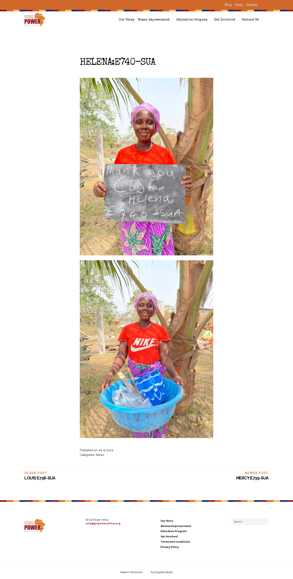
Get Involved (224, 20)
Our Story (126, 20)
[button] (267, 20)
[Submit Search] (264, 521)
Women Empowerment (154, 20)
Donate (251, 5)
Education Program (191, 20)
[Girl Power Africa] (35, 20)
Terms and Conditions (175, 541)
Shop (239, 5)
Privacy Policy (170, 547)
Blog (228, 5)
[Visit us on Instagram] (267, 5)
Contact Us (250, 20)
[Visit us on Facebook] (262, 5)
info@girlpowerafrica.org (103, 523)
